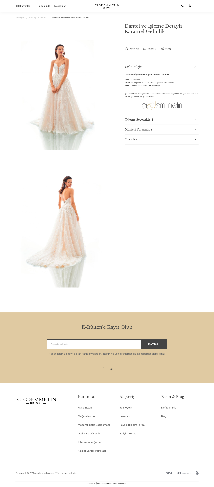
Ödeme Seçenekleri (139, 119)
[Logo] (107, 6)
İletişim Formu (127, 434)
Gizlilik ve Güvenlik (89, 434)
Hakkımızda (44, 6)
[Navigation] (24, 6)
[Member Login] (188, 6)
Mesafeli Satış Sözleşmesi (94, 426)
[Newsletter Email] (107, 344)
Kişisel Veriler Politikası (92, 452)
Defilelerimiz (168, 409)
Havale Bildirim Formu (132, 426)
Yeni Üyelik (125, 409)
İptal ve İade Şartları (90, 443)
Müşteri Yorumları (138, 129)
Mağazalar (60, 6)
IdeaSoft (92, 485)
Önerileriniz (134, 139)
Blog (163, 417)
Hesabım (124, 417)
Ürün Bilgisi (133, 67)
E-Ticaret (101, 485)
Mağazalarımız (86, 417)
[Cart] (196, 6)
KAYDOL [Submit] (152, 345)
